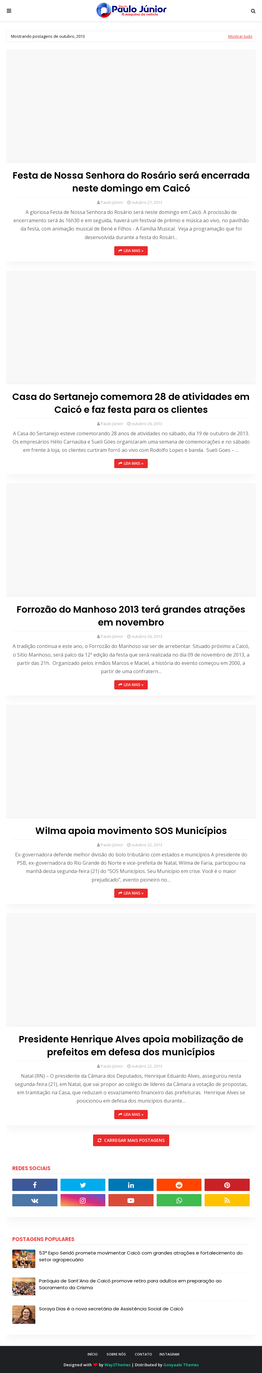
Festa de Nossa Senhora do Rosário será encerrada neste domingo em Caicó (131, 182)
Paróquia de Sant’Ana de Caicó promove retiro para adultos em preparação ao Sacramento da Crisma (130, 1284)
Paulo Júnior (112, 202)
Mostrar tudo (240, 36)
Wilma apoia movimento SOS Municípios (131, 830)
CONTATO (143, 1354)
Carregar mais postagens (134, 1140)
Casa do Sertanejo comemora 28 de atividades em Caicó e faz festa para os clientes (131, 403)
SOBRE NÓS (116, 1354)
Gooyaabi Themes (181, 1364)
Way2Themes (117, 1364)
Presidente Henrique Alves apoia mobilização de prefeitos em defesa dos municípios (131, 1046)
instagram (169, 1354)
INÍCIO (93, 1354)
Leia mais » (133, 250)
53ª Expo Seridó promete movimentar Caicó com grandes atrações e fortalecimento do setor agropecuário (141, 1256)
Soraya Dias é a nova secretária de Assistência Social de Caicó (111, 1308)
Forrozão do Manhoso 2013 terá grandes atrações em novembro (131, 616)
